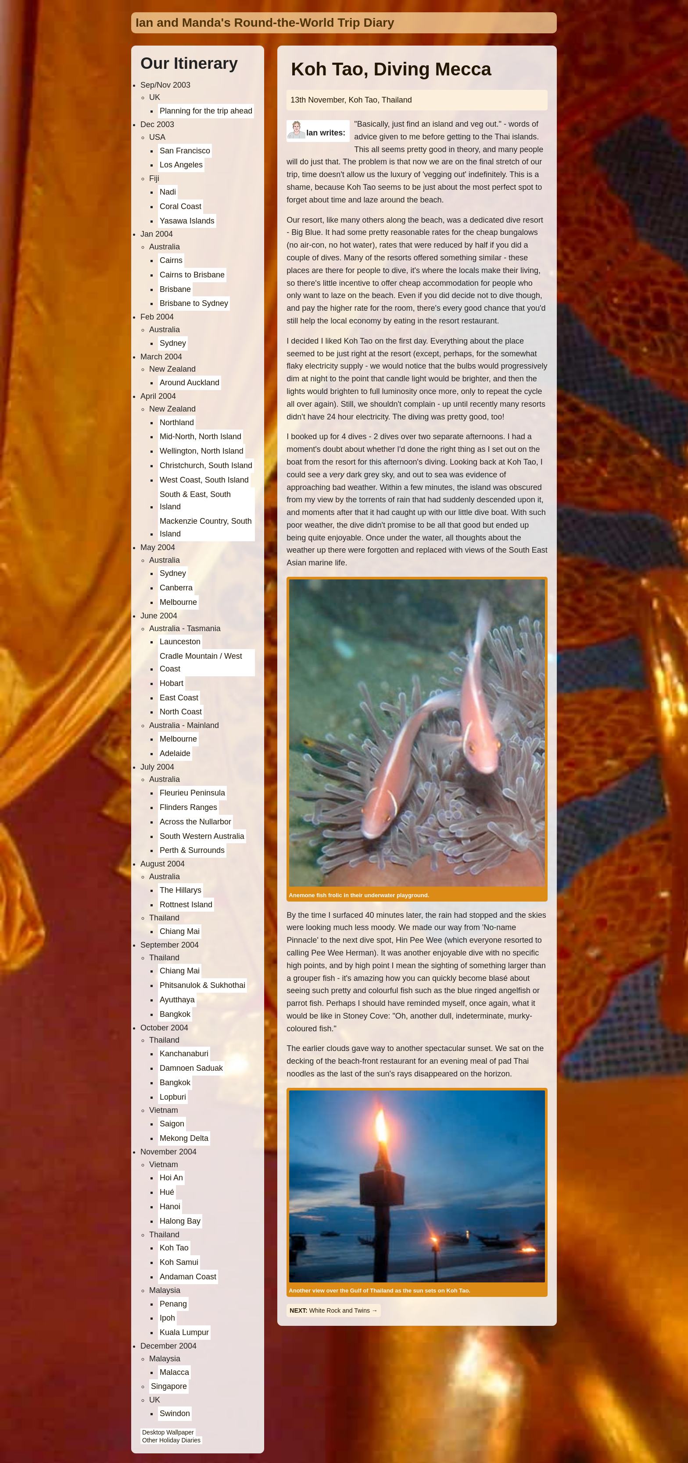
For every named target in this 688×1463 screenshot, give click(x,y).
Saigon (172, 1123)
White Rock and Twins (339, 1310)
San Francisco (185, 150)
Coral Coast (180, 206)
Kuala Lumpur (184, 1332)
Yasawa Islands (187, 221)
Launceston (180, 641)
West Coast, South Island (204, 480)
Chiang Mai (180, 931)
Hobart (171, 683)
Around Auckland (189, 382)
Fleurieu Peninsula (192, 792)
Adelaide (175, 753)
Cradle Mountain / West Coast (201, 662)
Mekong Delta (184, 1138)
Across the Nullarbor (195, 821)
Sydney (173, 343)
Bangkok (175, 1014)
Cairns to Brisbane (192, 274)
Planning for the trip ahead (206, 111)
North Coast (181, 711)
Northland (177, 422)
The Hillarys (180, 890)
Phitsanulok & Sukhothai (202, 985)
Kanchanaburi (184, 1053)
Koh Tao (174, 1247)
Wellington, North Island (202, 451)
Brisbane (175, 289)
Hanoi (170, 1206)
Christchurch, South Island (206, 465)
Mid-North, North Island (200, 436)
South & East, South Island (195, 500)
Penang (173, 1304)
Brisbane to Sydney (194, 303)
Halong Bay (180, 1221)
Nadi (168, 192)
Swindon (175, 1413)
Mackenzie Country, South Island (206, 527)
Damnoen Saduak (191, 1068)
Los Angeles (181, 164)
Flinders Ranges (188, 807)
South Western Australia (202, 836)
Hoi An (171, 1177)
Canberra (176, 587)
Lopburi (173, 1097)
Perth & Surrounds (192, 850)
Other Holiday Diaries (171, 1440)
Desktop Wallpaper (168, 1432)
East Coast (179, 697)
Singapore (169, 1386)
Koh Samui (179, 1262)
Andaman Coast (188, 1276)
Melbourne (178, 602)
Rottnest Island (186, 904)
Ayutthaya (177, 999)
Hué (167, 1192)
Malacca (174, 1372)
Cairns (171, 260)
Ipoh (167, 1318)
